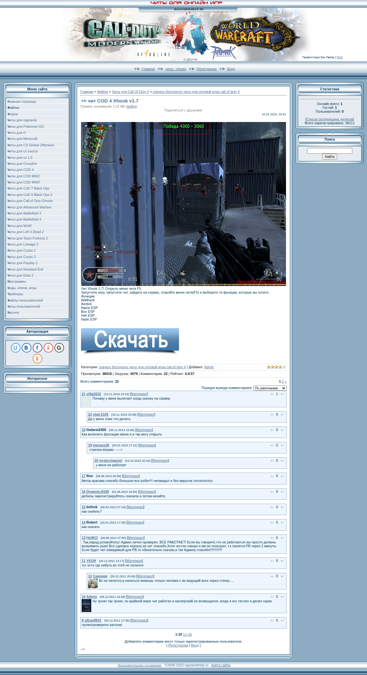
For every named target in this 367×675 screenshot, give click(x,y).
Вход (231, 69)
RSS (340, 57)
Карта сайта (220, 665)
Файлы (102, 92)
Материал (139, 394)
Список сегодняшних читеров (329, 119)
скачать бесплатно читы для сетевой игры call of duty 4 (196, 92)
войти (131, 106)
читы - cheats (175, 69)
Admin (209, 367)
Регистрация (206, 69)
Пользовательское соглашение (139, 665)
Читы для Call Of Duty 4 (130, 92)
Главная (148, 69)
